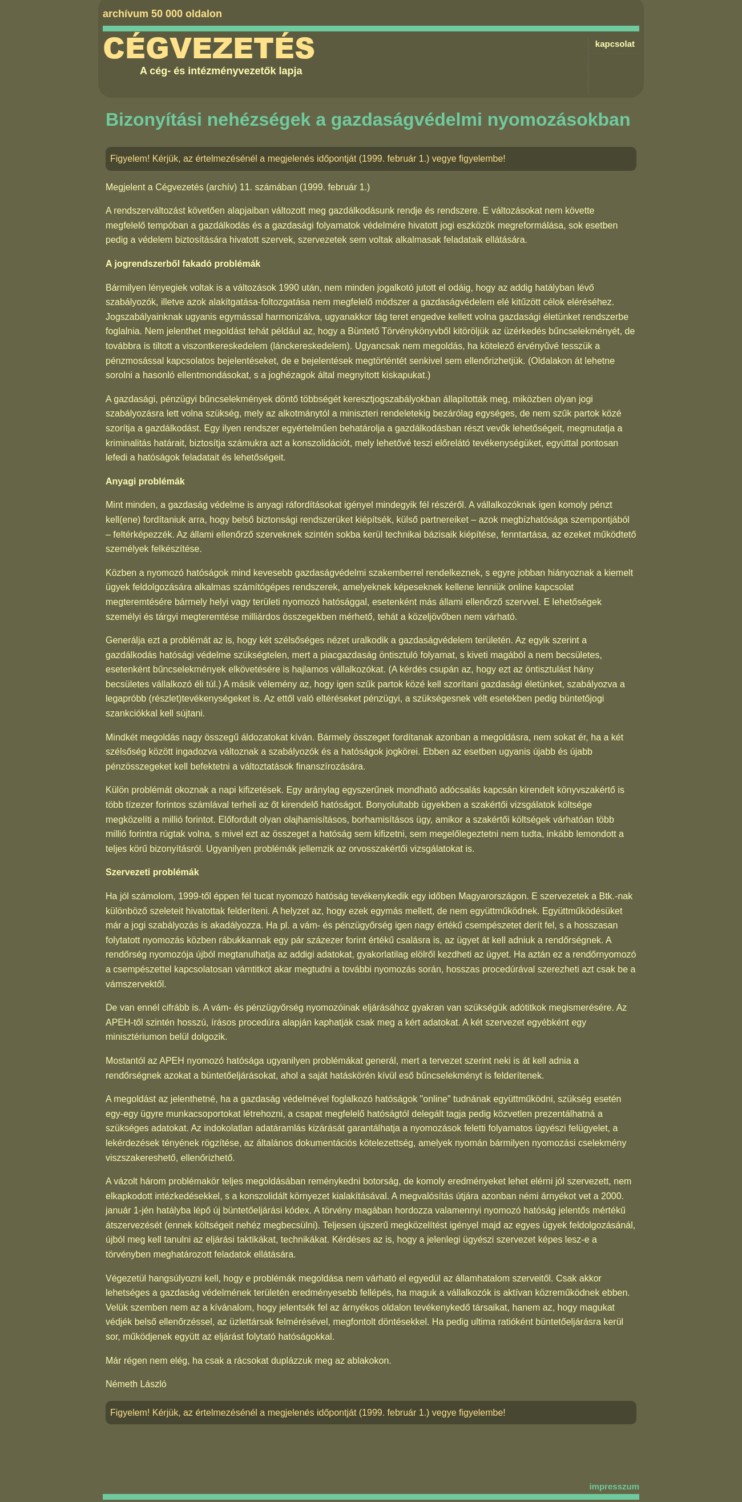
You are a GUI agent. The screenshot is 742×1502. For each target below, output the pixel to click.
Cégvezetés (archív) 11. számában (226, 187)
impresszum (614, 1486)
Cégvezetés (209, 49)
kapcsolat (615, 44)
